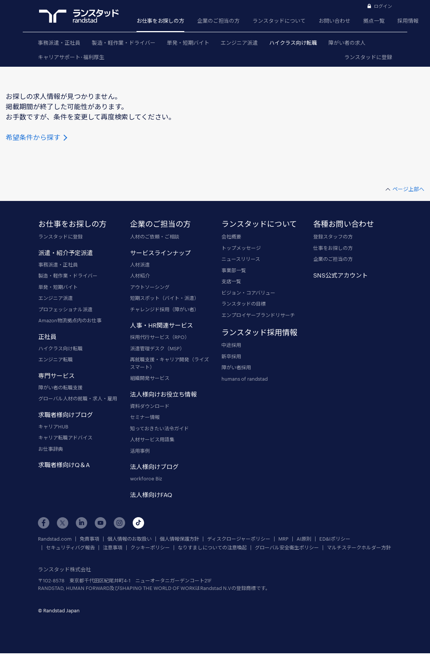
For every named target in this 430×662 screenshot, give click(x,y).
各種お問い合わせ (343, 223)
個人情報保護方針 (179, 539)
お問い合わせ (334, 20)
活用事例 (140, 451)
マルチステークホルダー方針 (359, 547)
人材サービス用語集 (152, 439)
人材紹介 (140, 276)
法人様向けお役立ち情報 (163, 394)
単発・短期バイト (188, 42)
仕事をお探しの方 (333, 248)
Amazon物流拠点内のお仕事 (70, 320)
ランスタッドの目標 (243, 304)
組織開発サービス (149, 378)
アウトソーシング (149, 287)
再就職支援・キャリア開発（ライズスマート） (169, 363)
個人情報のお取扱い (129, 539)
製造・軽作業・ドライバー (123, 42)
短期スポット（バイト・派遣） (164, 298)
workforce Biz (146, 478)
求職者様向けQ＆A (64, 464)
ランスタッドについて (279, 20)
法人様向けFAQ (151, 494)
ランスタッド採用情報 (259, 332)
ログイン (383, 6)
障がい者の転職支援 (60, 387)
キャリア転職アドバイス (65, 438)
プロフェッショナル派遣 (65, 309)
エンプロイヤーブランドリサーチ (258, 315)
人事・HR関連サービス (161, 325)
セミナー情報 (145, 417)
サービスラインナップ (160, 252)
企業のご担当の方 (218, 20)
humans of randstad (244, 379)
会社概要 (231, 237)
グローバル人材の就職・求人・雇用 (77, 398)
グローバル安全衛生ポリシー (287, 547)
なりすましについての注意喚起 (212, 547)
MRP (283, 539)
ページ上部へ (408, 189)
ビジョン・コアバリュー (248, 293)
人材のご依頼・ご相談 (154, 237)
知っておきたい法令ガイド (159, 428)
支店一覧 (231, 281)
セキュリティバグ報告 (70, 547)
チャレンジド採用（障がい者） (164, 309)
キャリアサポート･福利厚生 (71, 57)
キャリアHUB (53, 427)
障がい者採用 (236, 367)
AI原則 (304, 539)
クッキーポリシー (150, 547)
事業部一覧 (233, 270)
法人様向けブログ (154, 466)
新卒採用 (231, 356)
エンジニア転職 (55, 359)
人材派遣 (140, 265)
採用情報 (408, 20)
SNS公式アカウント (340, 275)
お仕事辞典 (50, 449)
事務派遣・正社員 (59, 42)
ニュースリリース (240, 259)
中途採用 (231, 345)
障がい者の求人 (347, 42)
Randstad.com (55, 539)
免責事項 (89, 539)
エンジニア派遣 (239, 42)
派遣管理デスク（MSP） (157, 348)
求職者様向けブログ (65, 414)
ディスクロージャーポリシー (238, 539)
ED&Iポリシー (334, 539)
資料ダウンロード (149, 406)
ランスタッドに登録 (368, 57)
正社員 (47, 336)
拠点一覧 (373, 20)
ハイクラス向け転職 (293, 42)
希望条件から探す (37, 137)
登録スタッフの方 (333, 237)
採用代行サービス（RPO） (160, 337)
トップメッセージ (241, 248)
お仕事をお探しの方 (160, 20)
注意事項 (112, 547)
